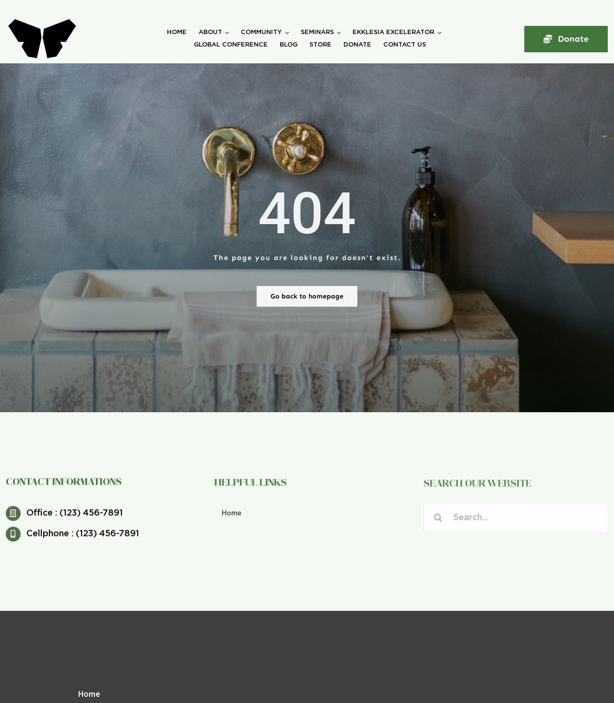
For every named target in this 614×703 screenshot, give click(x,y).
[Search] (438, 520)
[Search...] (516, 520)
